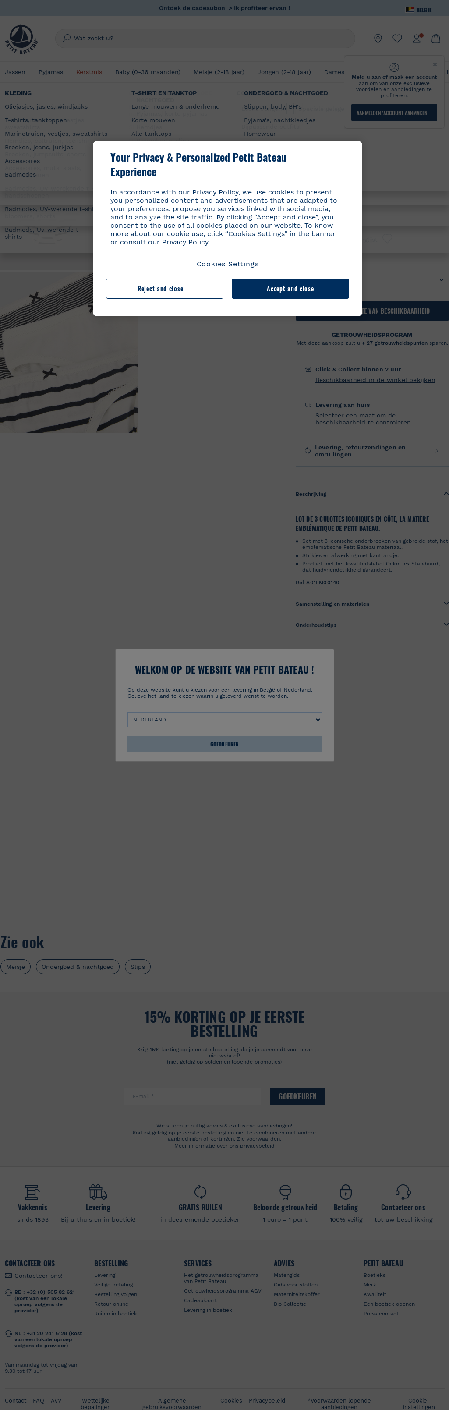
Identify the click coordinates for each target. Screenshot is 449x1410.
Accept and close (290, 288)
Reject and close (160, 288)
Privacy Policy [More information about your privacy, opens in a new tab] (185, 242)
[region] (227, 228)
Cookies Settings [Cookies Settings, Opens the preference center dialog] (228, 264)
